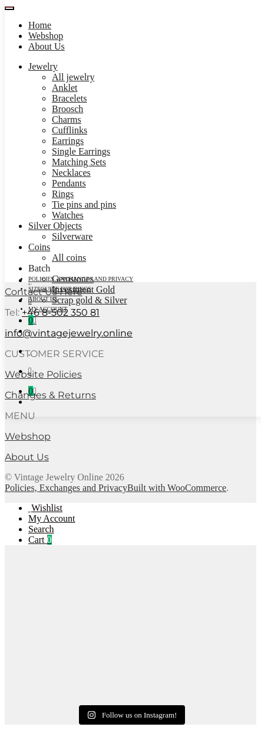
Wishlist (46, 508)
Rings (63, 194)
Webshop (45, 36)
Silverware (72, 236)
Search (41, 529)
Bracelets (69, 98)
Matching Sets (79, 162)
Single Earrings (81, 151)
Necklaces (71, 173)
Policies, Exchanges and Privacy (80, 279)
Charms (66, 119)
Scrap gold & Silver (89, 300)
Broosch (67, 109)
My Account (51, 518)
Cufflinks (69, 130)
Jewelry (43, 66)
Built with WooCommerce (176, 488)
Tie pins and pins (84, 204)
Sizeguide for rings (59, 289)
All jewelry (73, 77)
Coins (39, 247)
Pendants (69, 183)
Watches (68, 215)
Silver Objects (55, 226)
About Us (46, 46)
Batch (39, 268)
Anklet (65, 88)
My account (47, 309)
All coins (69, 258)
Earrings (68, 141)
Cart (40, 540)
